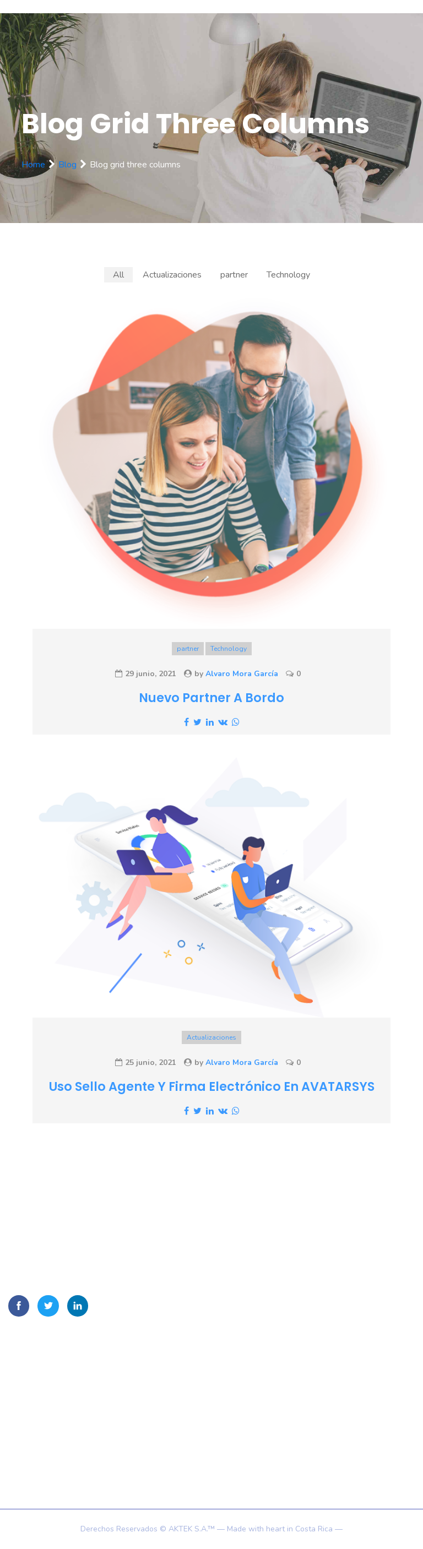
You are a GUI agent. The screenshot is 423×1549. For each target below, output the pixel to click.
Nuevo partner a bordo (211, 697)
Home (33, 165)
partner (188, 648)
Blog (67, 165)
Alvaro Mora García (241, 673)
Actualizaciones (211, 1037)
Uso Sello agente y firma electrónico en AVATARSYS (212, 1086)
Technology (228, 648)
